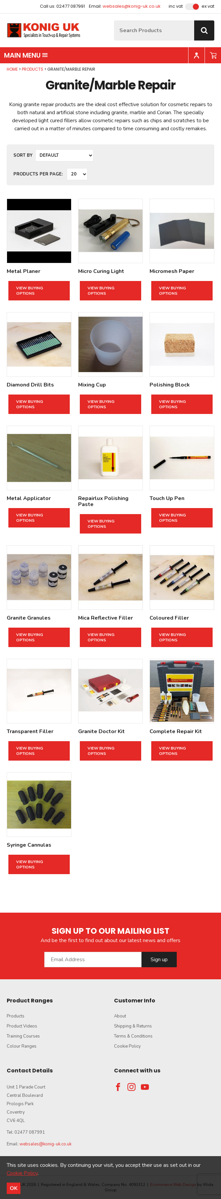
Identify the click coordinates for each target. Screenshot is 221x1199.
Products (32, 69)
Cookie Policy (127, 1046)
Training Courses (23, 1036)
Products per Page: (38, 174)
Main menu (26, 55)
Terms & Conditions (133, 1036)
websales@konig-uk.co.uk (132, 6)
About (120, 1016)
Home (12, 69)
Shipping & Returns (133, 1026)
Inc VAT (176, 6)
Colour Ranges (22, 1046)
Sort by (23, 155)
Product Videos (22, 1026)
